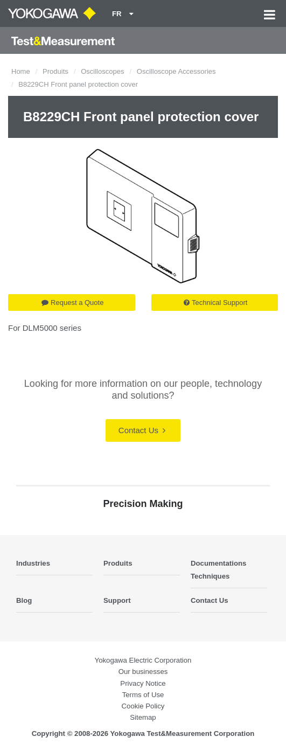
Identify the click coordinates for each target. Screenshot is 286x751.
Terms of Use (143, 695)
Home (20, 71)
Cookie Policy (143, 706)
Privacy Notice (142, 683)
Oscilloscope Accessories (176, 71)
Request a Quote (72, 302)
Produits (55, 71)
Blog (24, 600)
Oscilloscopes (102, 71)
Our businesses (143, 671)
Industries (33, 563)
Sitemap (143, 717)
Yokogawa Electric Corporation (143, 660)
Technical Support (215, 302)
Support (117, 600)
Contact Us (141, 430)
